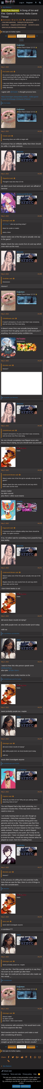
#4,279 (40, 957)
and (11, 397)
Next (31, 36)
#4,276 (40, 792)
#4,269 (40, 470)
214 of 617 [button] (21, 36)
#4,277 (40, 867)
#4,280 (40, 1009)
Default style (7, 1071)
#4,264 (40, 216)
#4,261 (40, 67)
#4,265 (40, 274)
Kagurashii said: (8, 528)
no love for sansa (33, 25)
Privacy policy (27, 1074)
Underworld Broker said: (11, 475)
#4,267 (40, 361)
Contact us (5, 1074)
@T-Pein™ (6, 224)
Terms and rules (15, 1074)
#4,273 (40, 662)
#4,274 (40, 707)
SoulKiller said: (7, 278)
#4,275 (40, 739)
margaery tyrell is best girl (18, 25)
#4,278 (40, 917)
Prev (12, 36)
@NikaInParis (6, 668)
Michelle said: (7, 365)
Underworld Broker (24, 194)
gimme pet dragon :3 (32, 20)
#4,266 (40, 314)
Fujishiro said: (7, 796)
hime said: (6, 921)
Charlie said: (7, 136)
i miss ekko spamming (8, 22)
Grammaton (7, 20)
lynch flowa (5, 25)
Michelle (20, 152)
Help (35, 1074)
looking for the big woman (25, 22)
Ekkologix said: (8, 220)
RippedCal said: (8, 178)
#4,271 (40, 568)
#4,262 (40, 131)
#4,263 (40, 174)
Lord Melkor (21, 770)
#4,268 (40, 426)
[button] (2, 2)
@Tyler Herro (13, 670)
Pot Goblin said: (8, 71)
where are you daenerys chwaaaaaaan (14, 27)
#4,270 (40, 523)
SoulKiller (21, 845)
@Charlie (14, 92)
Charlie (19, 501)
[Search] (40, 2)
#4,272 (40, 616)
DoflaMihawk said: (9, 318)
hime (19, 640)
